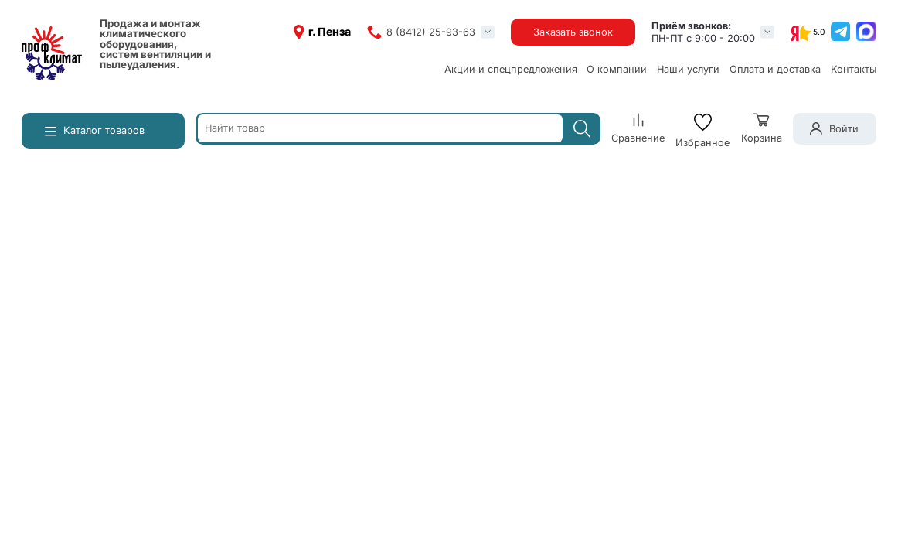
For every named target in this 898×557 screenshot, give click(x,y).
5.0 (819, 32)
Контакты (853, 69)
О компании (617, 69)
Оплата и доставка (775, 69)
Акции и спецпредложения (510, 69)
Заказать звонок (573, 32)
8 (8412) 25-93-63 (430, 32)
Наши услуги (688, 69)
